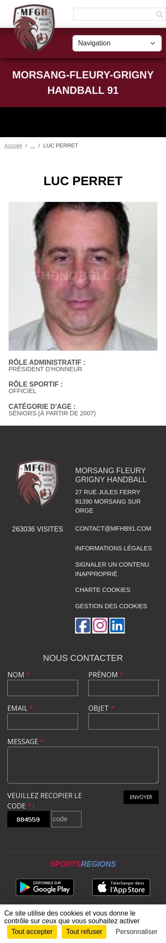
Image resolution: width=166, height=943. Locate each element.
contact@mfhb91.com (113, 528)
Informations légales (113, 548)
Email (20, 708)
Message (25, 741)
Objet (101, 708)
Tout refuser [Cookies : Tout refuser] (84, 931)
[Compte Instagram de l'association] (100, 626)
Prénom (106, 674)
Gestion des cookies (111, 606)
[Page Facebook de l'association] (83, 626)
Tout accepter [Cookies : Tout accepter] (32, 931)
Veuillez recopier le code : (44, 801)
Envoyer (141, 797)
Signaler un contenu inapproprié (112, 569)
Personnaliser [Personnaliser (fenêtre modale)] (137, 931)
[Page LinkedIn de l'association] (117, 626)
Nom (18, 674)
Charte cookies (102, 589)
